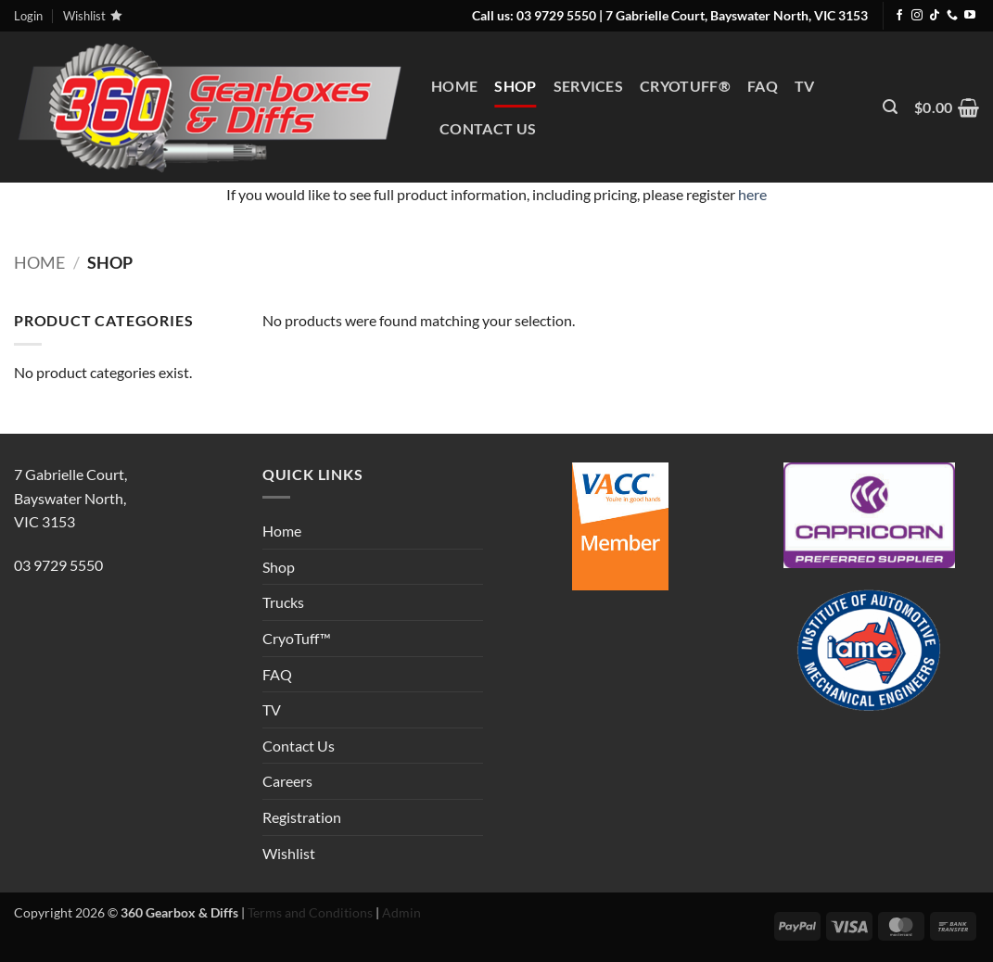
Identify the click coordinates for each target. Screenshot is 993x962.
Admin (400, 912)
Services (589, 86)
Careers (287, 781)
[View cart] (946, 107)
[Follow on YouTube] (969, 15)
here (752, 194)
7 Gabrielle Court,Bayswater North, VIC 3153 (70, 497)
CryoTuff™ (296, 638)
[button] (890, 107)
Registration (301, 817)
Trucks (283, 602)
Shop (515, 86)
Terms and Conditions (309, 912)
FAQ (762, 86)
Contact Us (487, 128)
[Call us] (952, 15)
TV (805, 86)
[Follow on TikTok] (934, 15)
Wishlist (288, 853)
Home (454, 86)
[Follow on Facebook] (899, 15)
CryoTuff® (685, 86)
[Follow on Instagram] (917, 15)
